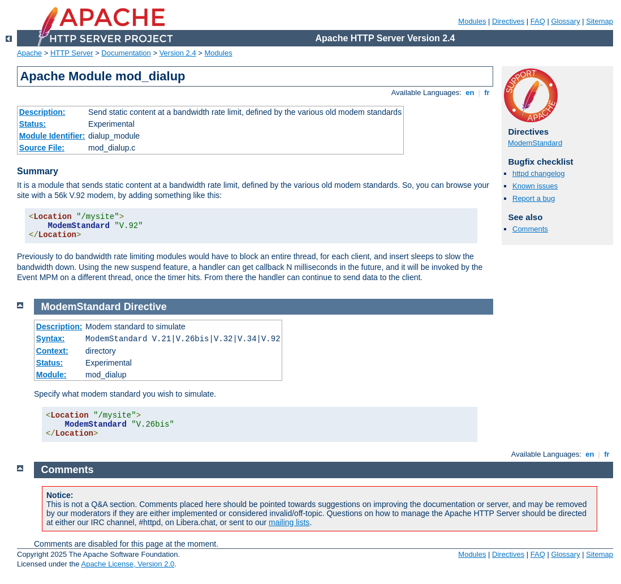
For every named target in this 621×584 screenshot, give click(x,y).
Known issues (535, 186)
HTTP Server (71, 53)
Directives (508, 21)
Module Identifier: (52, 135)
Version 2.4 (177, 53)
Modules (472, 21)
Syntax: (50, 338)
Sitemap (599, 21)
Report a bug (533, 198)
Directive (145, 306)
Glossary (565, 21)
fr (487, 92)
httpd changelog (538, 173)
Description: (42, 112)
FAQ (538, 21)
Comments (530, 229)
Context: (52, 350)
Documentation (125, 53)
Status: (32, 123)
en (470, 92)
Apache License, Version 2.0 (127, 564)
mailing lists (289, 522)
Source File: (41, 147)
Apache (29, 53)
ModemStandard (535, 143)
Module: (51, 374)
